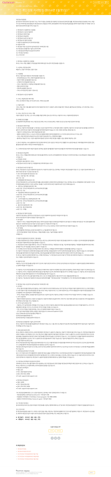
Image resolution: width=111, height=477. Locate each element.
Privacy (36, 6)
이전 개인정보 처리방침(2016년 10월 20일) (28, 456)
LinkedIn (58, 438)
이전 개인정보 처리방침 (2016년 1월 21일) (28, 459)
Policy (30, 6)
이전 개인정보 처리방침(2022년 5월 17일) (28, 454)
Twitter (55, 438)
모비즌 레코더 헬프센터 (21, 6)
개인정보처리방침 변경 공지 (24, 451)
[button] (51, 430)
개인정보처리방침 (22, 449)
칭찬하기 (102, 2)
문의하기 (96, 2)
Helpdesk (19, 2)
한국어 (91, 472)
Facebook (52, 438)
